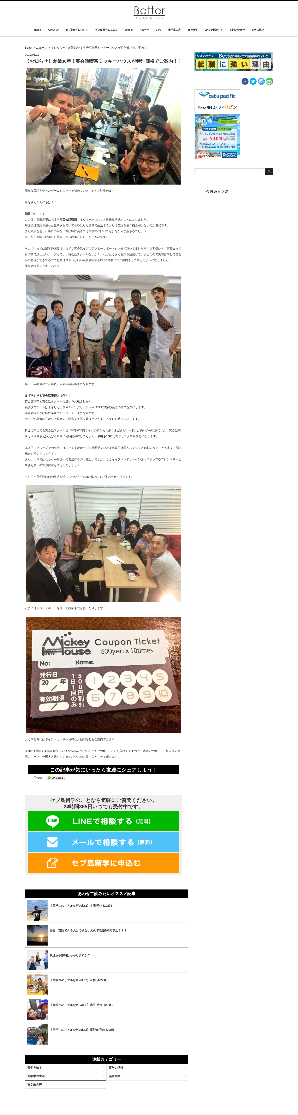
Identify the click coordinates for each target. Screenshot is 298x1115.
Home (37, 29)
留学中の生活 (40, 1080)
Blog (158, 29)
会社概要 (193, 29)
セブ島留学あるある (106, 29)
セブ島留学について (77, 29)
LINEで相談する (214, 29)
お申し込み (258, 29)
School (128, 29)
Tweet (38, 777)
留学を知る (39, 1069)
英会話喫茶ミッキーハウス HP (44, 266)
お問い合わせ (237, 29)
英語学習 (116, 1080)
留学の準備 (118, 1069)
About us (53, 29)
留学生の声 (174, 29)
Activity (144, 29)
